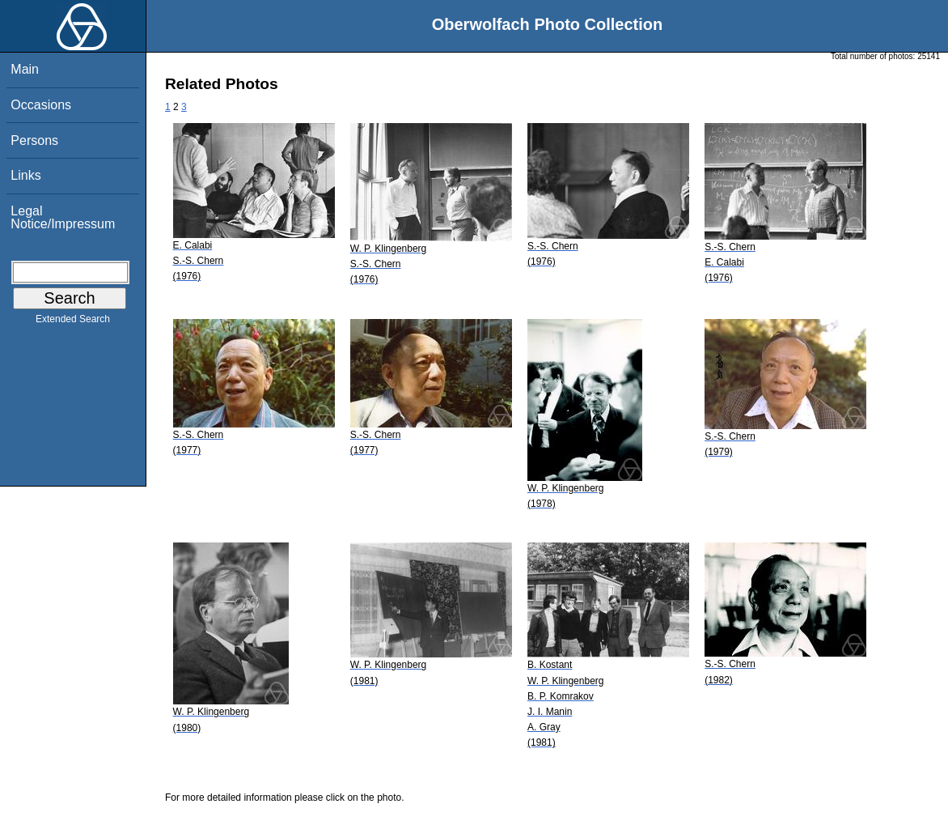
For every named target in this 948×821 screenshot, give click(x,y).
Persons (34, 140)
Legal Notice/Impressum (63, 217)
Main (25, 69)
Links (25, 175)
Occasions (41, 105)
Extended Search (73, 322)
